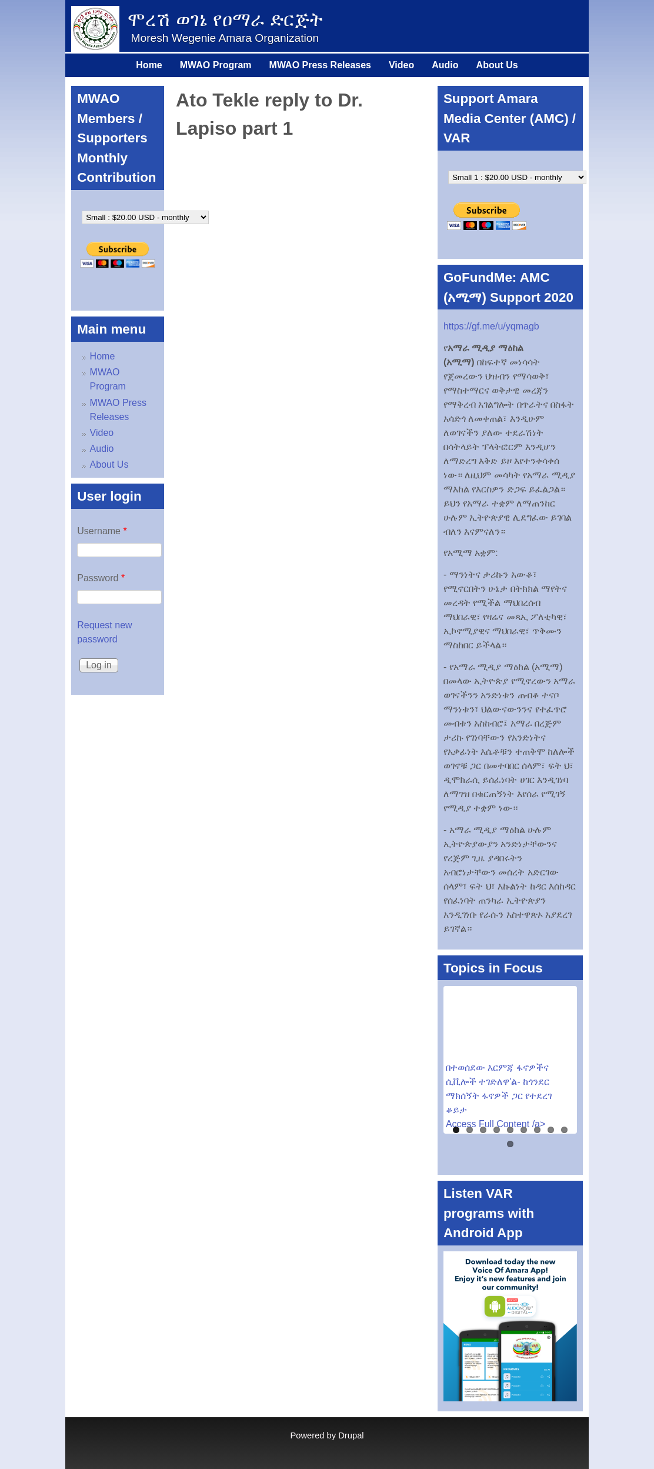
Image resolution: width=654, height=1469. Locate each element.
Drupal (350, 1435)
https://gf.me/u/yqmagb (491, 326)
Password (101, 578)
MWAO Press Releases (320, 65)
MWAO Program (216, 65)
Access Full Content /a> (495, 1124)
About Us (497, 65)
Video (401, 65)
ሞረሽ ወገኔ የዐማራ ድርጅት (225, 19)
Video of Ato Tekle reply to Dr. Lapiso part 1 (301, 227)
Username (101, 531)
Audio (445, 65)
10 (510, 1144)
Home (149, 65)
